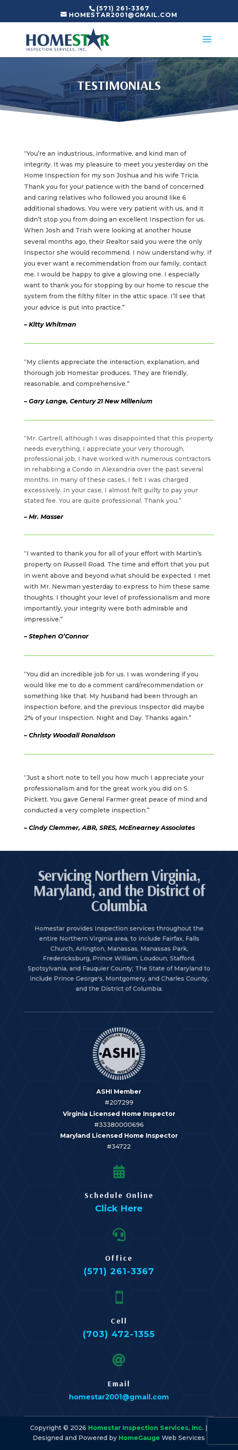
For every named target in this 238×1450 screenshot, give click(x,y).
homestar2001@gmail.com (119, 1397)
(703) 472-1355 (119, 1334)
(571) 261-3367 (119, 1271)
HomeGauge (139, 1438)
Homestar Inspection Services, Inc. (146, 1428)
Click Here (119, 1208)
